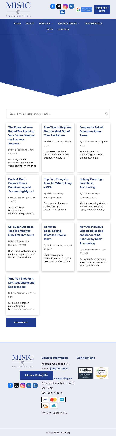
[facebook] (52, 7)
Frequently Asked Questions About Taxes (91, 131)
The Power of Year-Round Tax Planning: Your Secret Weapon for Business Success (21, 135)
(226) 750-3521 (59, 368)
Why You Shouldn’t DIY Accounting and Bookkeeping (21, 282)
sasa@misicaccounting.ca (56, 378)
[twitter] (58, 7)
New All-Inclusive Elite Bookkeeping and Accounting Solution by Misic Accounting (91, 235)
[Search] (58, 113)
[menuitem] (17, 23)
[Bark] (85, 373)
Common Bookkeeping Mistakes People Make (55, 233)
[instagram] (65, 7)
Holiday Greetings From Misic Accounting (91, 183)
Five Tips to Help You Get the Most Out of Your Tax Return (58, 131)
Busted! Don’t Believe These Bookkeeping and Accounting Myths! (21, 185)
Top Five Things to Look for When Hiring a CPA (58, 183)
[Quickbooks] (101, 373)
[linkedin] (71, 7)
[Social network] (62, 12)
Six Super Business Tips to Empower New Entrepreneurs (21, 230)
